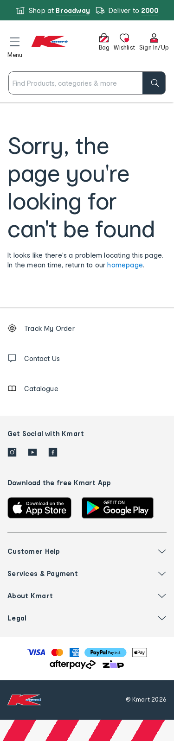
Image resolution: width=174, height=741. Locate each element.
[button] (15, 46)
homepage (125, 265)
